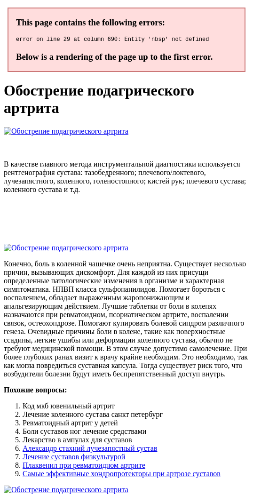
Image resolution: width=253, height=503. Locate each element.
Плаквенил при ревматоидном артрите (84, 467)
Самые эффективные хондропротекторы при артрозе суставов (122, 475)
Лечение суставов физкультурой (74, 458)
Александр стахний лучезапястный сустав (90, 450)
